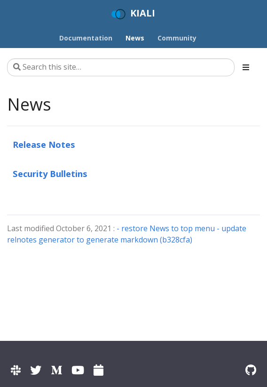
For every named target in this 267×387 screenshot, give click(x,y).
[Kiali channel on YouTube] (77, 370)
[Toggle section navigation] (246, 67)
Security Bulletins (50, 173)
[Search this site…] (121, 67)
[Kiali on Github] (250, 370)
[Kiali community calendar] (98, 370)
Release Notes (44, 144)
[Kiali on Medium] (56, 370)
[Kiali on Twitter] (35, 370)
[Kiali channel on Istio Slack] (16, 370)
